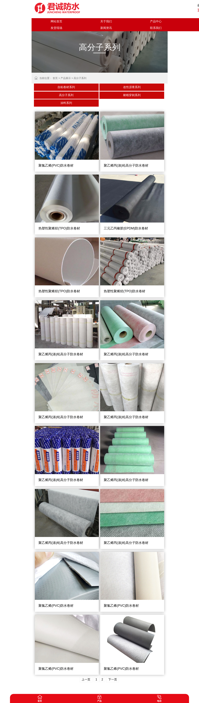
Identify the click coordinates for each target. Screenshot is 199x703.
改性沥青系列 (132, 87)
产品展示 (66, 78)
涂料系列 (66, 102)
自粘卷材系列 (66, 87)
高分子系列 (80, 78)
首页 (55, 78)
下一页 (112, 679)
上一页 (86, 679)
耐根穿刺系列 (132, 95)
